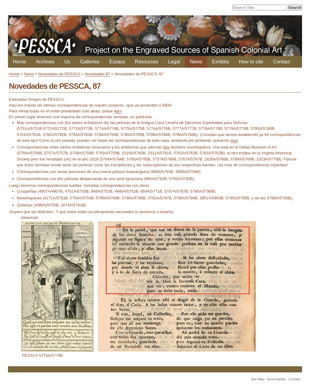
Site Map (257, 379)
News (196, 61)
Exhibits (220, 61)
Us (67, 61)
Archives (45, 61)
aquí (118, 111)
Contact (281, 61)
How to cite (251, 61)
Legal (174, 61)
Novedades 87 (97, 74)
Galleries (90, 61)
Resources (146, 61)
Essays (117, 61)
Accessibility (276, 379)
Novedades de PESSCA (59, 74)
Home (19, 61)
